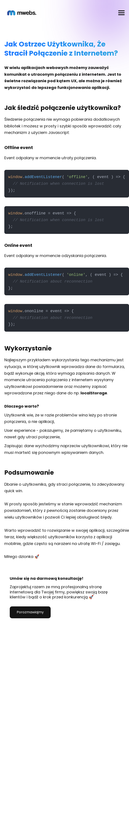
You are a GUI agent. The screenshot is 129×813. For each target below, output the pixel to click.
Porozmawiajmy (30, 612)
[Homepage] (21, 12)
